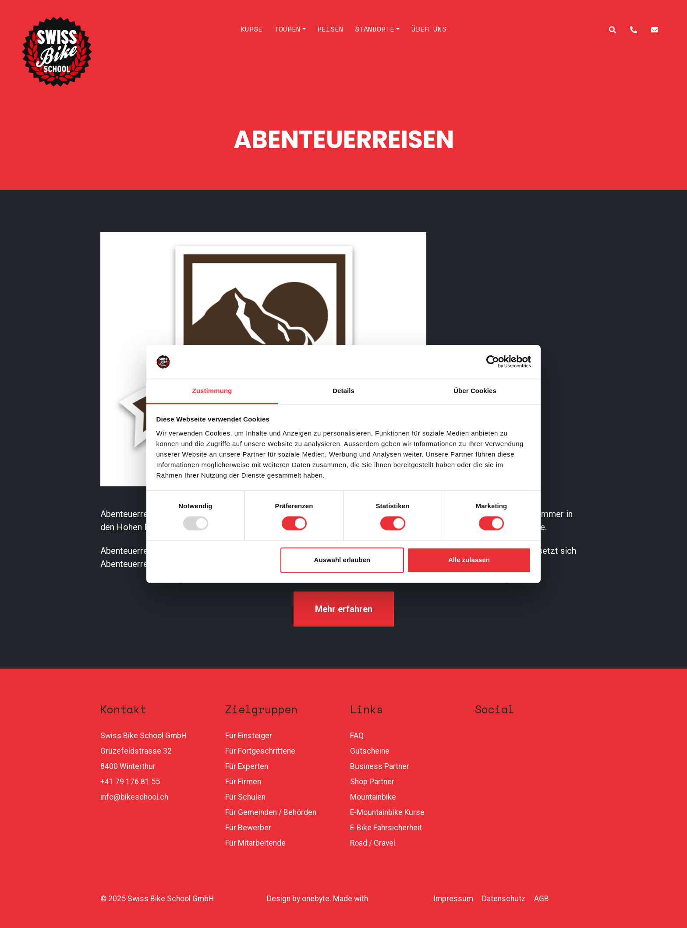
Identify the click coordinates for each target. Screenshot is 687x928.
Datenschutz (503, 898)
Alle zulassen (469, 559)
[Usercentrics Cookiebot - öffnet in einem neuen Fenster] (492, 361)
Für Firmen (243, 781)
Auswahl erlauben (342, 559)
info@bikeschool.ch (134, 797)
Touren (287, 29)
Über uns (428, 29)
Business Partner (379, 766)
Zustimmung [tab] (212, 390)
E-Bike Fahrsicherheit (386, 827)
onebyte (315, 898)
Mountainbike (373, 797)
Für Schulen (245, 797)
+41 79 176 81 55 (130, 781)
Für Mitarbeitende (255, 843)
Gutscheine (370, 751)
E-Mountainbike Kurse (387, 812)
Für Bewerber (248, 827)
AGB (541, 898)
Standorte (374, 29)
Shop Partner (372, 781)
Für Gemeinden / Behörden (270, 812)
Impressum (453, 898)
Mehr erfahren (343, 609)
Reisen (330, 29)
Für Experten (246, 766)
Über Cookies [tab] (474, 390)
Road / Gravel (372, 843)
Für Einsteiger (248, 735)
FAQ (357, 735)
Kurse (251, 29)
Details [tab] (343, 390)
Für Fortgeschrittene (260, 751)
